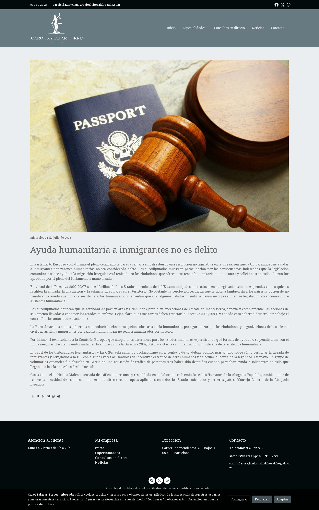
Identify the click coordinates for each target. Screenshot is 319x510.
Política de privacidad (195, 488)
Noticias (102, 462)
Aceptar (282, 499)
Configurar (239, 499)
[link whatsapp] (289, 4)
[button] (194, 28)
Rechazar (262, 499)
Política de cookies (137, 488)
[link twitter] (283, 4)
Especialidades (107, 453)
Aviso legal (113, 488)
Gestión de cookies (165, 488)
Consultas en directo (112, 458)
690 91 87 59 (268, 456)
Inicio (99, 448)
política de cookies (41, 504)
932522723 (254, 448)
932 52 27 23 (38, 4)
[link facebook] (276, 4)
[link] (57, 28)
